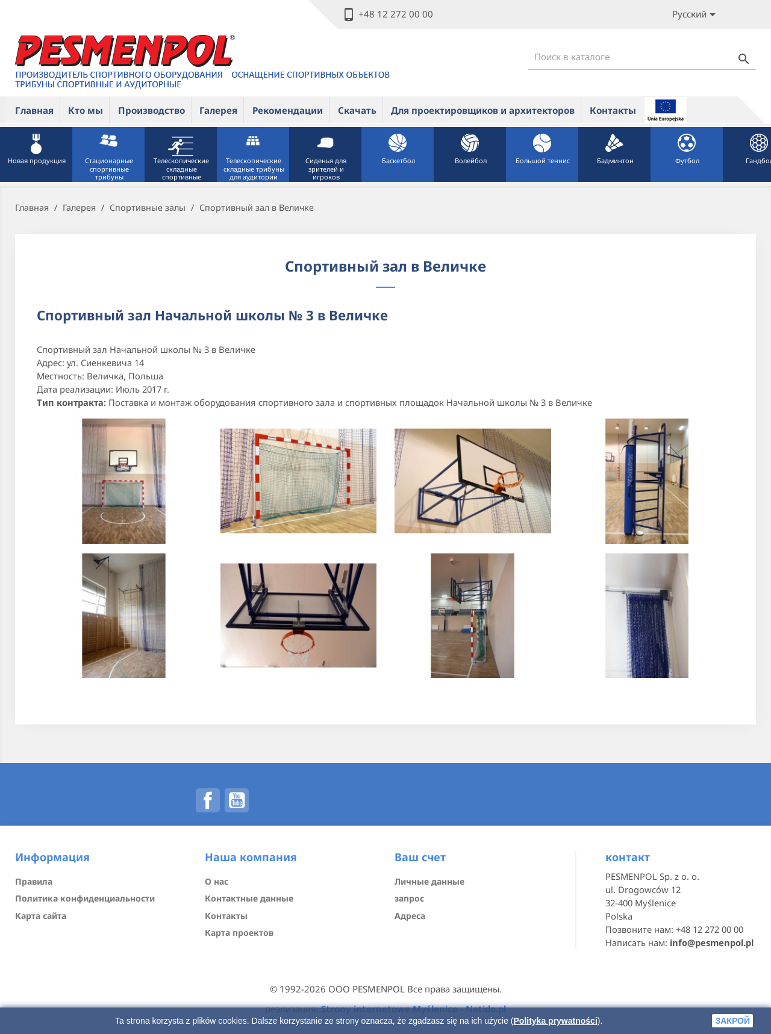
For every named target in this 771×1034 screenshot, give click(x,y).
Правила (33, 881)
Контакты (613, 110)
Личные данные (429, 881)
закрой (732, 1021)
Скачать (357, 110)
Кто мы (85, 110)
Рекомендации (287, 110)
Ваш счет (420, 857)
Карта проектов (239, 932)
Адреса (410, 915)
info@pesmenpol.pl (712, 942)
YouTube (237, 800)
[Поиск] (642, 57)
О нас (216, 881)
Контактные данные (249, 898)
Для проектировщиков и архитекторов (483, 110)
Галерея (218, 110)
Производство (151, 110)
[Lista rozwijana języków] (696, 14)
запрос (409, 898)
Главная (34, 110)
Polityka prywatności (556, 1021)
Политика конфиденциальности (85, 898)
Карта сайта (40, 915)
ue (666, 109)
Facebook (208, 800)
